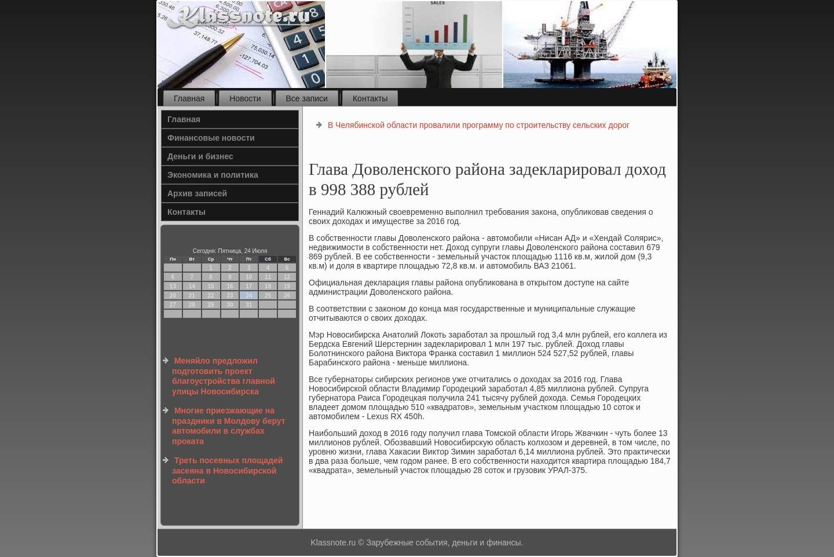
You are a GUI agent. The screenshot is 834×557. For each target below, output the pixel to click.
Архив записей (197, 193)
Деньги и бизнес (200, 156)
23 (229, 295)
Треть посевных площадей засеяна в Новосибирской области (227, 470)
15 (211, 286)
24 (249, 295)
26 (287, 295)
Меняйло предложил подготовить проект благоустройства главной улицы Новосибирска (223, 376)
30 (229, 305)
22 (211, 295)
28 (192, 305)
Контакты (370, 98)
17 (249, 286)
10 (249, 277)
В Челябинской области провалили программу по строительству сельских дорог (479, 125)
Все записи (307, 98)
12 (287, 277)
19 (287, 286)
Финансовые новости (211, 137)
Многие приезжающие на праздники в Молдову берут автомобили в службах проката (229, 426)
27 (173, 305)
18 (268, 286)
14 (192, 286)
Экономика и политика (212, 174)
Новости (245, 98)
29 (211, 305)
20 (173, 295)
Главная (189, 98)
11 (268, 277)
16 (229, 286)
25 (268, 295)
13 (173, 286)
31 (249, 305)
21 (192, 295)
